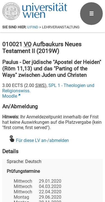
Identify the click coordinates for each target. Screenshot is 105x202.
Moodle (9, 96)
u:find (32, 27)
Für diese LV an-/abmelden (42, 140)
